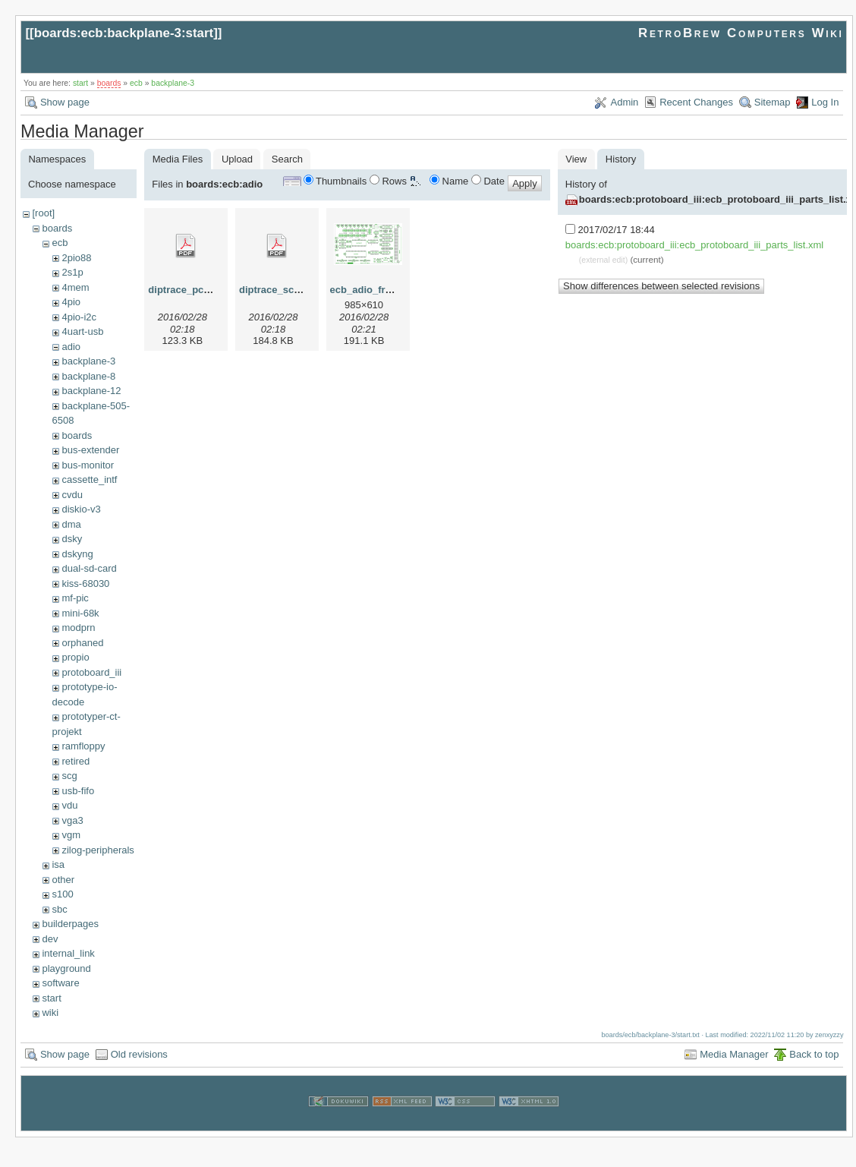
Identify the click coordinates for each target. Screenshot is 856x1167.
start (80, 83)
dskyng (77, 554)
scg (69, 775)
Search (287, 159)
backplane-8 (88, 376)
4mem (75, 287)
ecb (136, 83)
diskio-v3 (80, 509)
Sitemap (772, 102)
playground (66, 968)
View (576, 159)
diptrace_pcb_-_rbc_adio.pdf (215, 289)
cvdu (71, 494)
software (60, 983)
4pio (70, 302)
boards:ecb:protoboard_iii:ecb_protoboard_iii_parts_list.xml (694, 245)
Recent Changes (696, 102)
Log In (825, 102)
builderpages (70, 923)
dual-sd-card (88, 568)
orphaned (82, 642)
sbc (59, 909)
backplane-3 (172, 83)
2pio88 (76, 257)
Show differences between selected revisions (661, 286)
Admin (624, 102)
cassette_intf (89, 479)
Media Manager (734, 1054)
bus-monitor (87, 465)
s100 (62, 894)
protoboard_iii (91, 672)
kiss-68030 (85, 583)
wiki (50, 1012)
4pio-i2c (78, 317)
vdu (69, 805)
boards (109, 83)
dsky (71, 538)
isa (58, 864)
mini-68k (80, 613)
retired (75, 761)
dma (70, 524)
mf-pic (74, 598)
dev (50, 939)
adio (70, 346)
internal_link (68, 953)
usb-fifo (77, 790)
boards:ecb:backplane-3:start (124, 33)
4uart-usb (82, 331)
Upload (237, 159)
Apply (524, 183)
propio (75, 657)
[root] (43, 213)
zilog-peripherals (97, 850)
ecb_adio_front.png (376, 289)
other (63, 879)
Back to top (814, 1054)
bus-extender (90, 450)
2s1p (72, 272)
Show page (65, 102)
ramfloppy (83, 746)
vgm (70, 835)
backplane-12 (91, 390)
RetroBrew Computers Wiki (741, 33)
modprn (78, 627)
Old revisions (139, 1054)
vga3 (72, 820)
